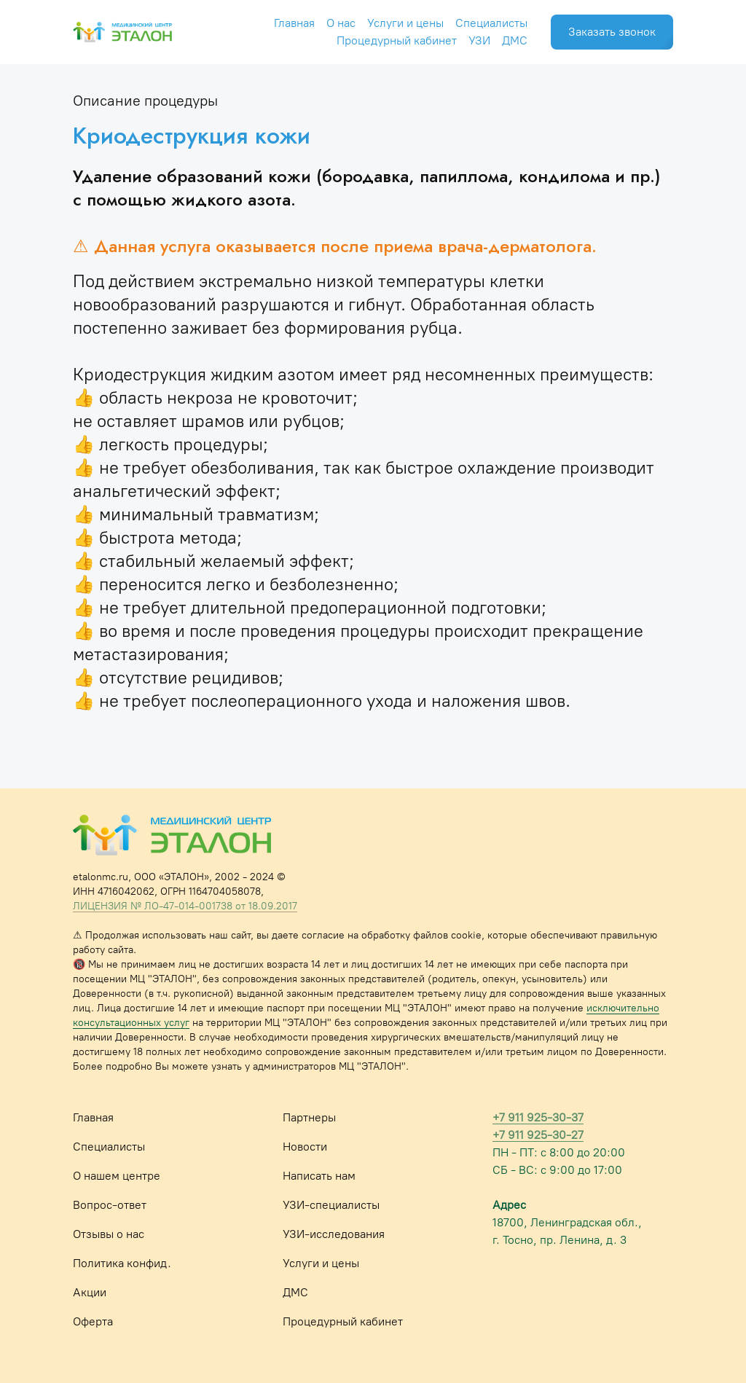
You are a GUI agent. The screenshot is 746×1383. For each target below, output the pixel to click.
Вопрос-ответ (109, 1205)
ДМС (514, 40)
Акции (89, 1292)
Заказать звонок (612, 32)
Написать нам (319, 1176)
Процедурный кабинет (397, 40)
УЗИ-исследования (334, 1234)
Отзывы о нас (108, 1234)
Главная (294, 23)
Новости (305, 1146)
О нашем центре (116, 1176)
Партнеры (309, 1117)
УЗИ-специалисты (331, 1205)
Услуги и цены (405, 23)
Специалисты (491, 23)
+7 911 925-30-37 (538, 1117)
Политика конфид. (122, 1263)
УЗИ (479, 40)
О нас (341, 23)
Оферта (93, 1321)
